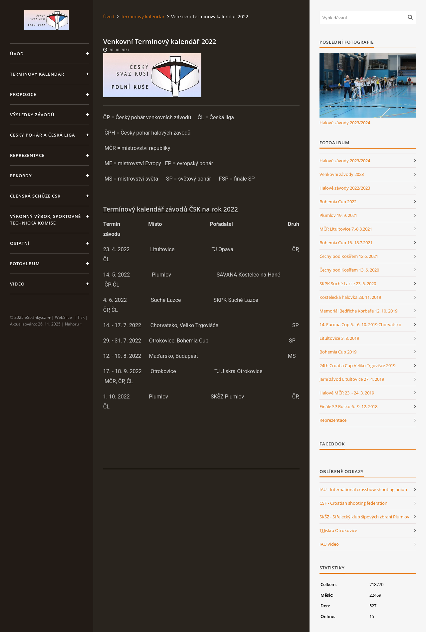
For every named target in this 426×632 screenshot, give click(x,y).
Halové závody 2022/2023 (345, 188)
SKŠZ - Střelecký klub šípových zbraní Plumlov (364, 517)
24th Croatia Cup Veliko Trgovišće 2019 (357, 365)
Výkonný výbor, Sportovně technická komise (45, 219)
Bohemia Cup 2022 (338, 202)
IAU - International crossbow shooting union (363, 489)
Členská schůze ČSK (35, 196)
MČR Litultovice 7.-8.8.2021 (346, 229)
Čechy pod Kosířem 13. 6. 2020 (349, 270)
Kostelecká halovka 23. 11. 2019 (350, 297)
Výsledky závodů (32, 115)
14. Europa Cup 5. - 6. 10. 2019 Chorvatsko (360, 324)
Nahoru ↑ (73, 324)
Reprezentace (27, 155)
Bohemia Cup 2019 (338, 352)
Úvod (17, 54)
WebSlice (63, 317)
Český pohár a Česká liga (42, 135)
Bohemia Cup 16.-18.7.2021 (346, 243)
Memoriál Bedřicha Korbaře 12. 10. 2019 (358, 311)
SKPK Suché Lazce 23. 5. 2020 (348, 284)
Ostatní (20, 243)
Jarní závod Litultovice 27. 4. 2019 (352, 379)
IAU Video (329, 544)
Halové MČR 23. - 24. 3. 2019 (347, 393)
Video (17, 284)
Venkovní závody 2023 (342, 174)
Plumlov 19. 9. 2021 (338, 215)
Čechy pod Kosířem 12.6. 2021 (349, 256)
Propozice (23, 94)
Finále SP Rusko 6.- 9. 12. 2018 (348, 406)
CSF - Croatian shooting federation (353, 503)
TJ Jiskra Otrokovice (338, 530)
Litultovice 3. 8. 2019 (339, 338)
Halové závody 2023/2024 (345, 123)
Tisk (81, 317)
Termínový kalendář (37, 74)
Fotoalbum (25, 264)
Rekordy (21, 176)
